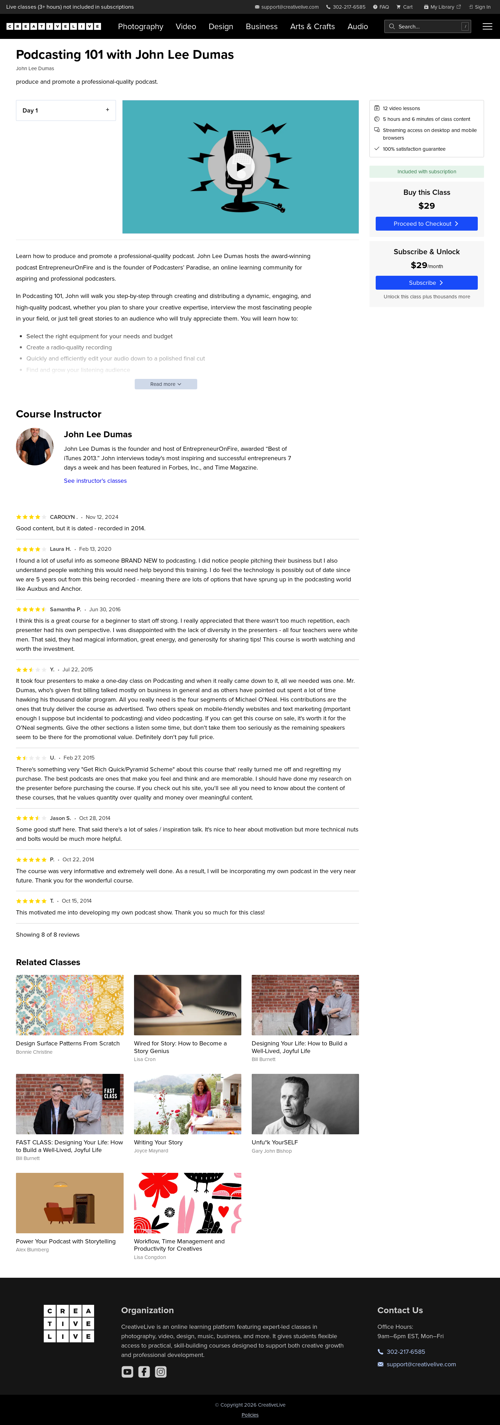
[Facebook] (144, 1372)
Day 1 (30, 110)
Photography (140, 26)
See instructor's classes (95, 480)
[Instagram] (161, 1372)
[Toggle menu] (487, 26)
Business (262, 26)
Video (186, 26)
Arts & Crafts (312, 26)
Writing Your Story (158, 1142)
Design (221, 26)
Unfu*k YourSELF (275, 1142)
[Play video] (241, 166)
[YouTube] (127, 1372)
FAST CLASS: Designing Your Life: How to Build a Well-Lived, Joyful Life (69, 1146)
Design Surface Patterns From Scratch (68, 1043)
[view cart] (406, 6)
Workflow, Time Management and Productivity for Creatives (179, 1245)
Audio (358, 26)
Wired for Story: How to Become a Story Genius (180, 1047)
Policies (250, 1414)
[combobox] (428, 26)
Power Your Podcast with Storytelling (66, 1241)
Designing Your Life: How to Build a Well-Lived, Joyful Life (299, 1047)
